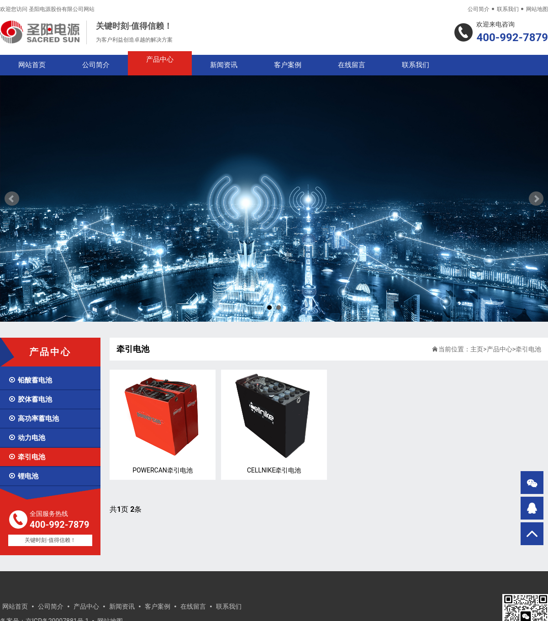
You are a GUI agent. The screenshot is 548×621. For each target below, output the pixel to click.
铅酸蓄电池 (30, 380)
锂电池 (23, 476)
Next (536, 198)
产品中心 (160, 59)
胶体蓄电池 (30, 399)
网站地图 (537, 9)
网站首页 (32, 65)
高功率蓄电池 (33, 418)
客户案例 (287, 65)
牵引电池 (26, 457)
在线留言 (351, 65)
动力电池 (26, 438)
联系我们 (508, 9)
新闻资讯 (223, 65)
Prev (12, 198)
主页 (476, 349)
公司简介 (479, 9)
